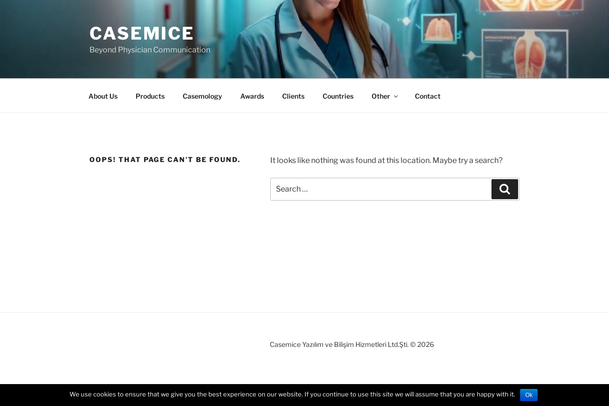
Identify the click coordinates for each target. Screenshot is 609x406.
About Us (103, 96)
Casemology (202, 96)
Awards (252, 96)
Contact (428, 96)
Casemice (142, 33)
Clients (293, 96)
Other (385, 96)
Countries (338, 96)
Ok (528, 395)
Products (150, 96)
